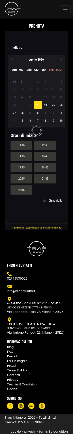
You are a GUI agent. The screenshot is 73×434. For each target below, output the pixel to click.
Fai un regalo (17, 361)
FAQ (10, 351)
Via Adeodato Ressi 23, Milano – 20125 (35, 312)
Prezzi (11, 365)
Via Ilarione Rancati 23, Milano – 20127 (35, 332)
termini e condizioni (22, 384)
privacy (12, 379)
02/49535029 (17, 278)
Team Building (17, 370)
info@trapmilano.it (21, 291)
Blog (10, 347)
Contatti (13, 375)
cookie (12, 389)
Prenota (13, 356)
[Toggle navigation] (65, 9)
